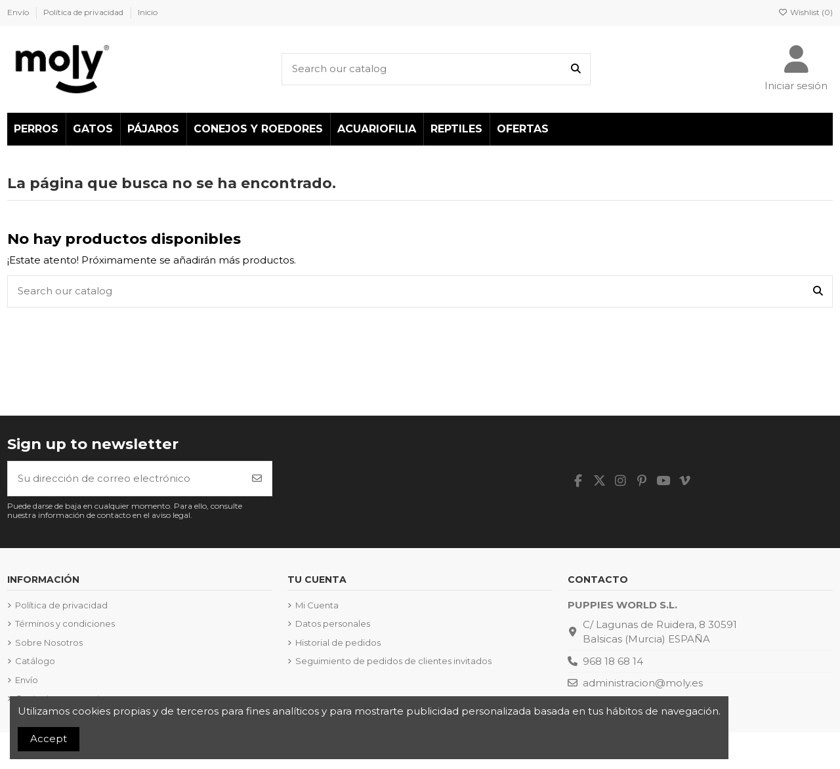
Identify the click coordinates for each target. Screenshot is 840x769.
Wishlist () (805, 12)
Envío (19, 12)
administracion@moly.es (643, 683)
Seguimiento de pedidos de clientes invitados (393, 661)
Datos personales (332, 623)
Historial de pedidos (338, 642)
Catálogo (35, 661)
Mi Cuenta (317, 605)
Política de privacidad (84, 12)
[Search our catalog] (576, 69)
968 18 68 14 (613, 661)
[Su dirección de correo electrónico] (125, 479)
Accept (48, 738)
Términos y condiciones (65, 623)
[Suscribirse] (257, 479)
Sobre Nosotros (49, 642)
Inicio (148, 12)
